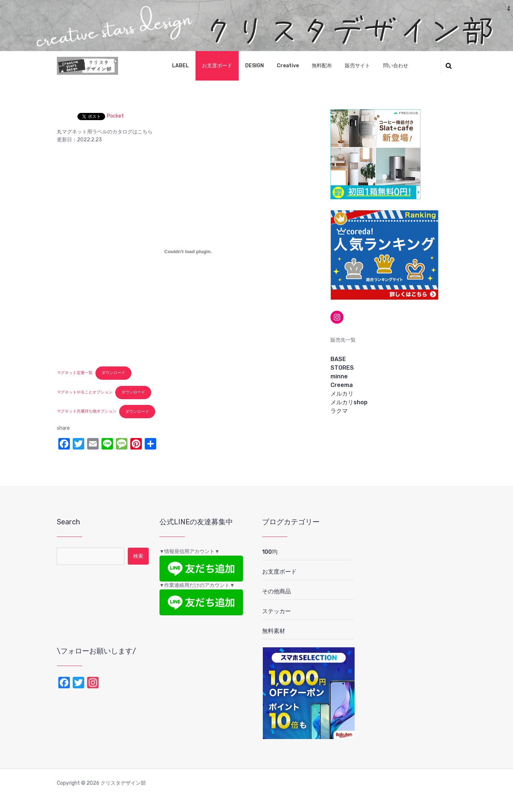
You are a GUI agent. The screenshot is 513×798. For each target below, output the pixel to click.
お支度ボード (217, 66)
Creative (288, 66)
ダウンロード (113, 372)
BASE (338, 359)
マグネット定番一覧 (75, 372)
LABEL (180, 66)
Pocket (115, 116)
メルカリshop (349, 402)
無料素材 (273, 631)
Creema (341, 385)
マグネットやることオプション (84, 392)
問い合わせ (395, 66)
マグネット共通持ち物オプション (86, 411)
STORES (342, 367)
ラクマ (339, 410)
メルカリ (342, 393)
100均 (270, 551)
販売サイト (357, 66)
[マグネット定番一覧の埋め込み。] (188, 252)
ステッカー (276, 611)
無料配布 (322, 66)
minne (339, 376)
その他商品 (276, 591)
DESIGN (254, 66)
